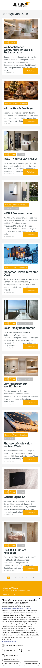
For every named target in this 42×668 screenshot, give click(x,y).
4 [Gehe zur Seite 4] (19, 578)
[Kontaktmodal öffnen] (3, 5)
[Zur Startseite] (21, 4)
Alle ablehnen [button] (31, 664)
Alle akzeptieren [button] (11, 664)
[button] (39, 5)
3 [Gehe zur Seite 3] (15, 578)
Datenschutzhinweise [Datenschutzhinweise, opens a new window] (9, 642)
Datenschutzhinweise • (9, 608)
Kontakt (28, 608)
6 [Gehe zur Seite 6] (26, 578)
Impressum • (21, 608)
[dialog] (21, 632)
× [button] (39, 599)
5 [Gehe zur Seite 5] (22, 578)
